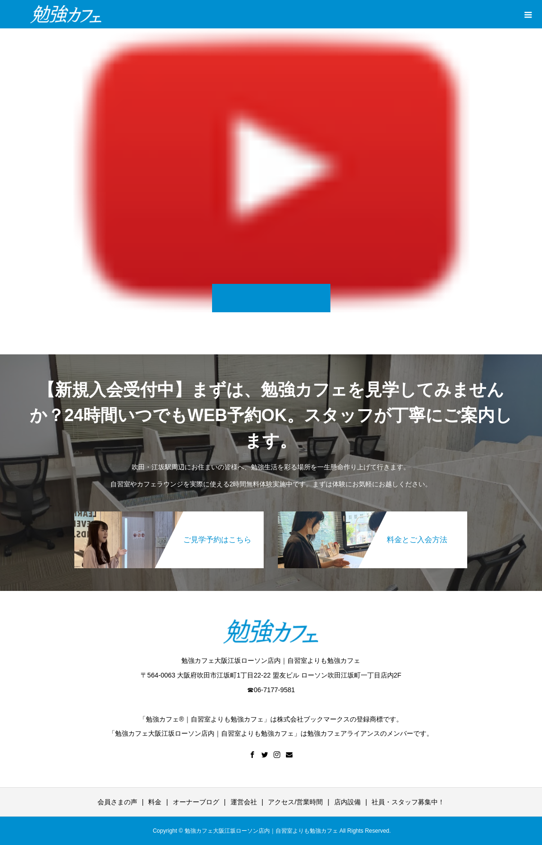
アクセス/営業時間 (295, 802)
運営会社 (244, 802)
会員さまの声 (117, 802)
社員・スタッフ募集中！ (408, 802)
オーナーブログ (196, 802)
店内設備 (347, 802)
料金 (154, 802)
